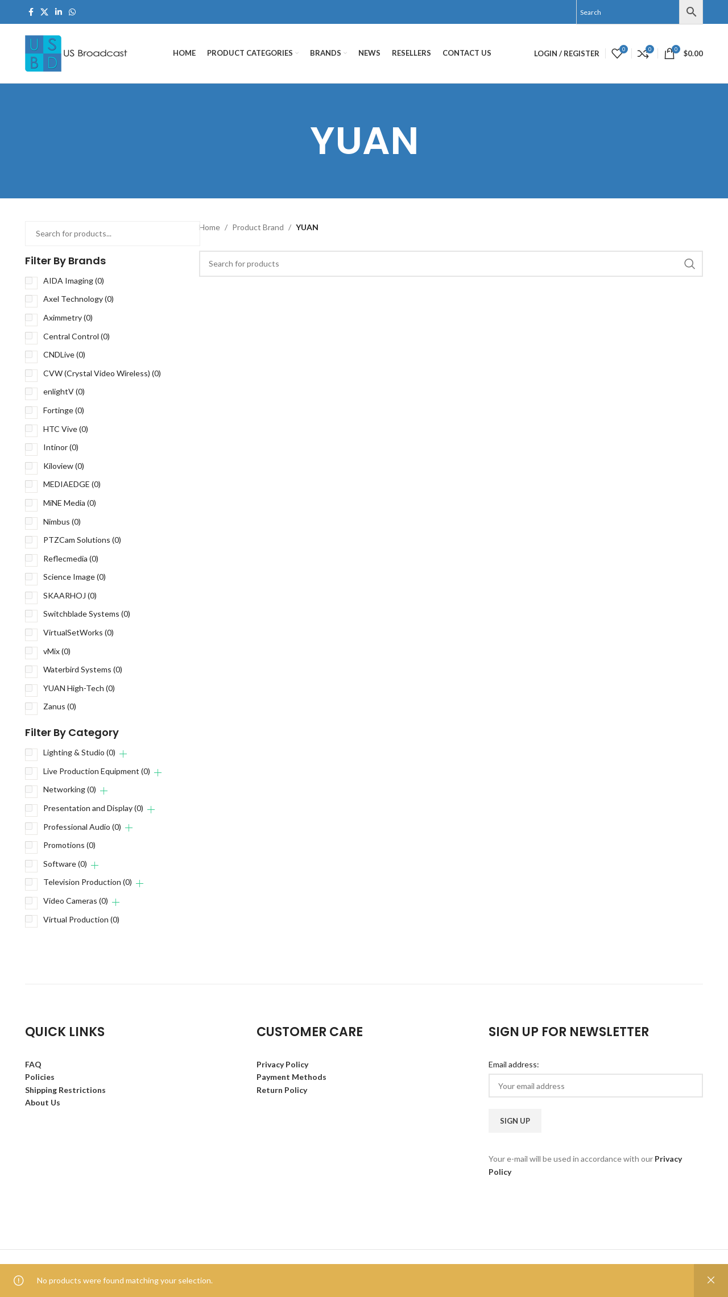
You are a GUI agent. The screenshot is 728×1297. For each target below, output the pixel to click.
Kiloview (63, 466)
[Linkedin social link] (58, 12)
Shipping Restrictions (65, 1090)
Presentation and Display (93, 808)
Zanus (59, 706)
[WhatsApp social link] (72, 12)
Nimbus (62, 521)
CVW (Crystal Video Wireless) (102, 373)
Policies (40, 1077)
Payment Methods (291, 1077)
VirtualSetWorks (78, 632)
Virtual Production (81, 919)
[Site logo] (77, 52)
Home (209, 227)
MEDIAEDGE (72, 484)
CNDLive (64, 354)
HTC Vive (65, 429)
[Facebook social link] (31, 12)
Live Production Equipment (96, 771)
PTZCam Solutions (82, 539)
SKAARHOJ (70, 595)
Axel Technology (78, 299)
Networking (69, 789)
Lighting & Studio (79, 752)
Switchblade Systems (86, 613)
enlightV (64, 391)
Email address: (514, 1064)
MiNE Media (69, 503)
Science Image (74, 576)
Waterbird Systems (82, 669)
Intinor (60, 447)
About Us (42, 1102)
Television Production (87, 882)
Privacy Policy (282, 1064)
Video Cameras (75, 900)
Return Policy (282, 1090)
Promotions (69, 845)
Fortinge (63, 410)
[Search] (451, 264)
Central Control (76, 336)
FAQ (33, 1064)
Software (65, 863)
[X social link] (44, 12)
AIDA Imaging (73, 280)
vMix (57, 651)
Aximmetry (68, 317)
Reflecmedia (70, 558)
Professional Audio (82, 827)
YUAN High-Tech (79, 688)
